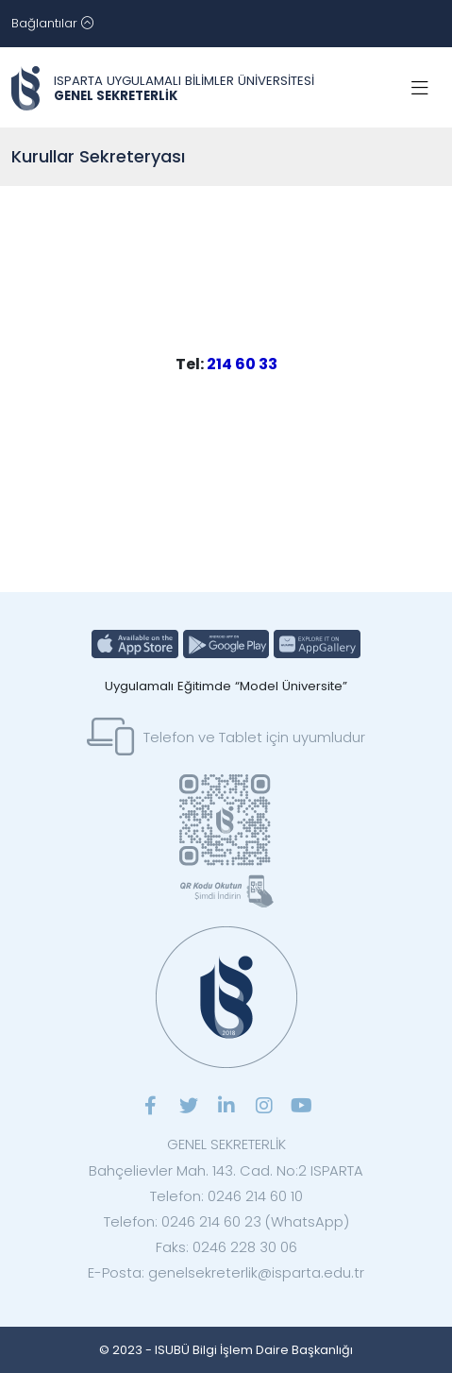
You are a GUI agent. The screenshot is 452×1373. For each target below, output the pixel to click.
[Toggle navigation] (52, 23)
